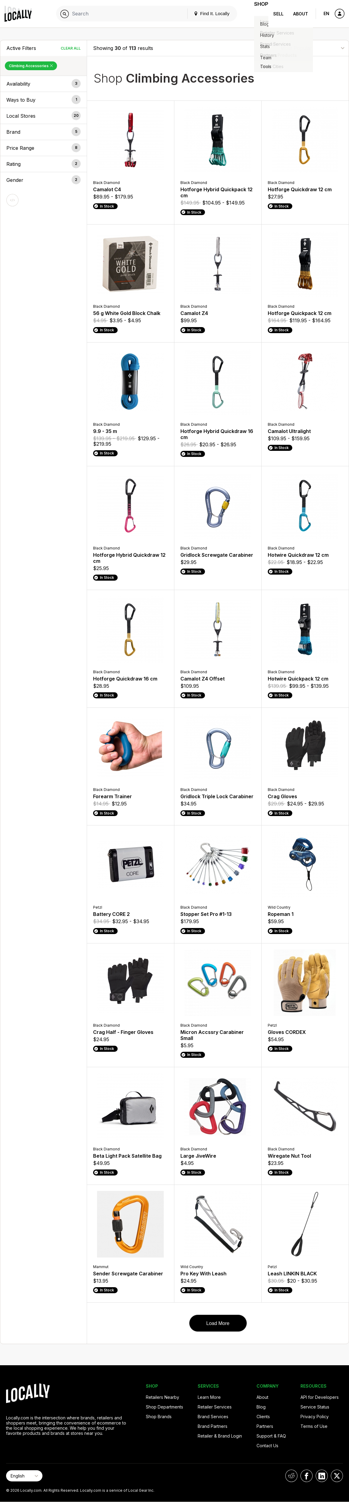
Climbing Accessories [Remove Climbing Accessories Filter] (31, 66)
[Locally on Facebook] (306, 1476)
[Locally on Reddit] (291, 1476)
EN (326, 13)
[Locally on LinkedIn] (322, 1476)
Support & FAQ (271, 1435)
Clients (263, 1416)
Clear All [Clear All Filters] (71, 48)
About (300, 13)
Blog (261, 1406)
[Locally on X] (337, 1476)
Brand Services (213, 1416)
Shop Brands (159, 1416)
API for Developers (319, 1397)
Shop (257, 13)
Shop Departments (164, 1406)
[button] (43, 84)
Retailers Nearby (162, 1397)
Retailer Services (215, 1406)
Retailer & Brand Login (220, 1435)
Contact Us (267, 1445)
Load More (218, 1323)
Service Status (314, 1406)
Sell (278, 13)
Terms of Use (313, 1426)
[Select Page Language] (24, 1475)
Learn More (209, 1397)
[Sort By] (312, 48)
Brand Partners (212, 1426)
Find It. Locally (204, 13)
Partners (265, 1426)
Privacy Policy (314, 1416)
